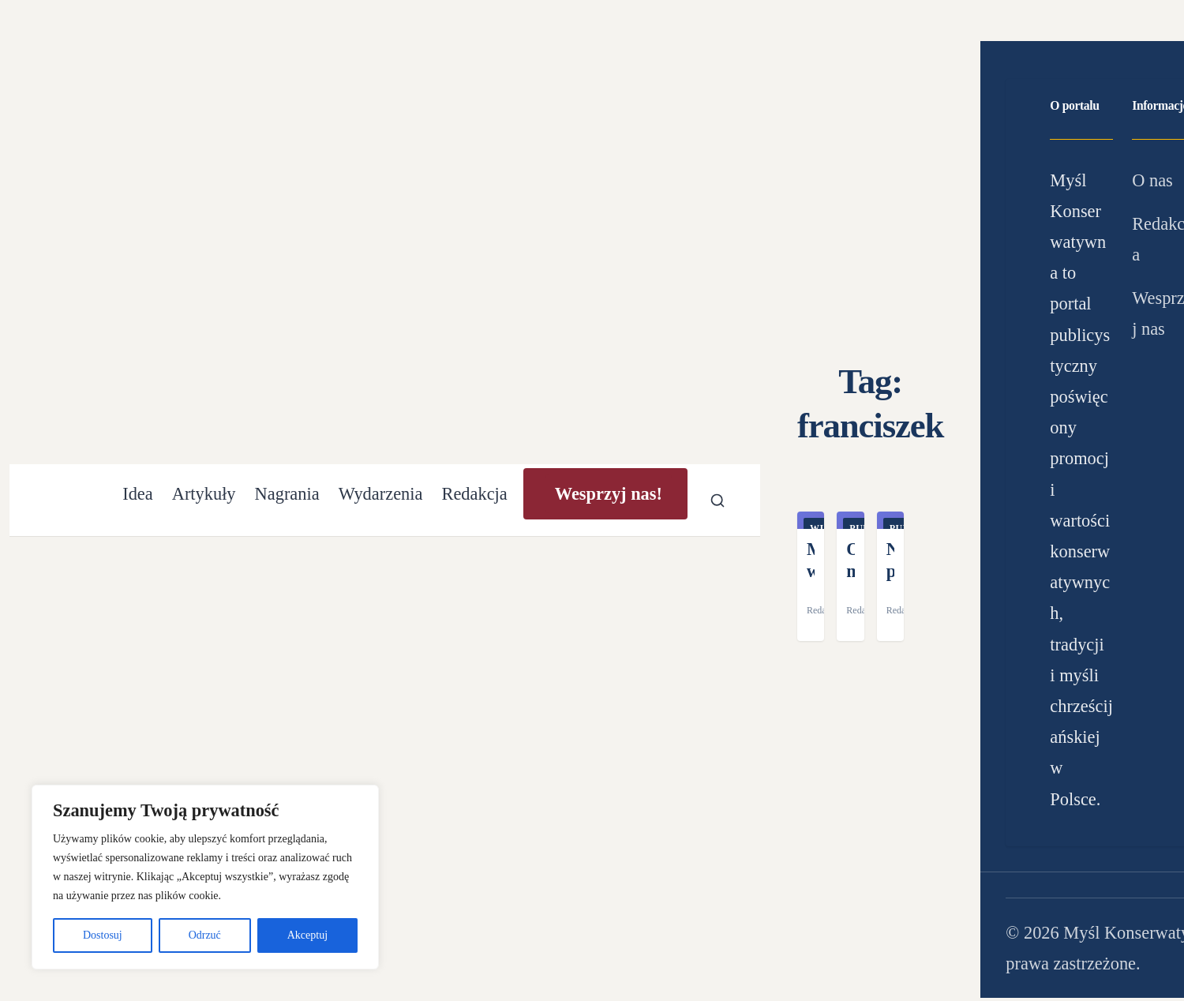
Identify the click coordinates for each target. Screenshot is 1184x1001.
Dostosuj (102, 935)
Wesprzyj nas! (608, 494)
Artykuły (204, 494)
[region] (205, 877)
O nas (1152, 180)
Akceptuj (307, 935)
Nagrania (287, 494)
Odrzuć (205, 935)
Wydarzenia (381, 494)
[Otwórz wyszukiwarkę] (717, 500)
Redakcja (474, 494)
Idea (137, 494)
